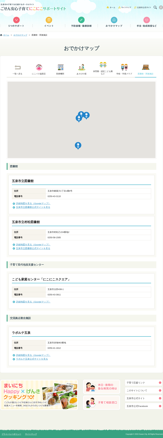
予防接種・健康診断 (81, 22)
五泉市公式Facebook (137, 406)
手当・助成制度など (146, 22)
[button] (79, 119)
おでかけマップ (114, 22)
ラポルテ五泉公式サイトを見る (32, 359)
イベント (49, 22)
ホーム (112, 7)
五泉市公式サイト (143, 7)
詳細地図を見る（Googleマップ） (33, 203)
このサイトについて (137, 390)
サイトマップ (126, 7)
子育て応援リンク (136, 382)
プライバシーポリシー (11, 434)
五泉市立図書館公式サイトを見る (33, 207)
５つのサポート (16, 22)
